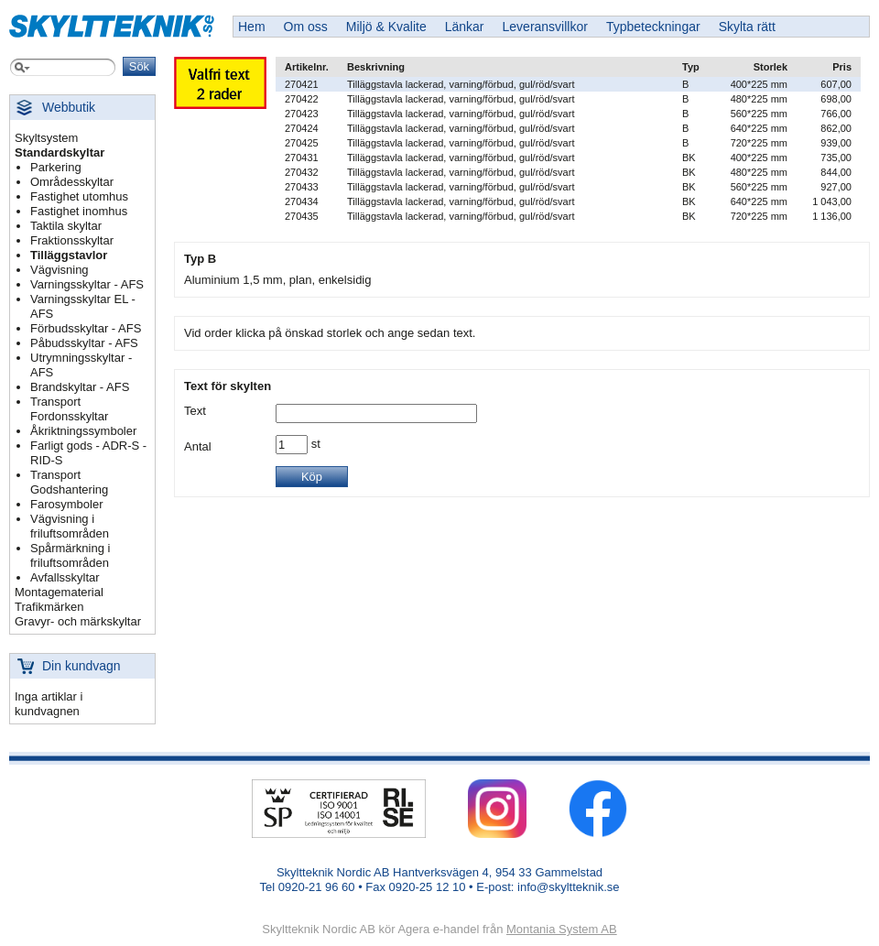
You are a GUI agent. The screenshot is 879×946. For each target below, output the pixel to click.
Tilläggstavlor (68, 255)
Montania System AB (561, 929)
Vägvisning (59, 270)
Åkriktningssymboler (83, 431)
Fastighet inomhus (78, 211)
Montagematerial (59, 592)
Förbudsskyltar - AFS (85, 328)
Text (195, 411)
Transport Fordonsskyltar (69, 409)
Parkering (55, 167)
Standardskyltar (59, 152)
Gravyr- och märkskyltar (78, 621)
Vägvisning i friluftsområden (69, 526)
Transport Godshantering (69, 482)
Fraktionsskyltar (72, 240)
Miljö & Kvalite (386, 26)
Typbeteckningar (653, 26)
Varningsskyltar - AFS (87, 284)
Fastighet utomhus (79, 196)
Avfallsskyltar (65, 577)
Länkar (464, 26)
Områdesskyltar (72, 182)
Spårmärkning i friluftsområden (70, 555)
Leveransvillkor (545, 26)
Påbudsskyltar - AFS (84, 343)
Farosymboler (66, 504)
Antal (198, 446)
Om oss (306, 26)
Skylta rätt (747, 26)
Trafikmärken (49, 607)
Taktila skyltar (66, 226)
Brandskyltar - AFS (79, 387)
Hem (252, 26)
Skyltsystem (46, 138)
